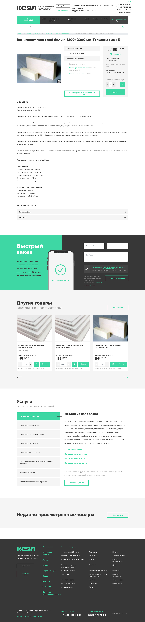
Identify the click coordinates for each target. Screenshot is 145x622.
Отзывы (95, 19)
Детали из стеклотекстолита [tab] (32, 434)
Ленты (91, 587)
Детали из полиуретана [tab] (29, 425)
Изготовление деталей (54, 20)
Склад (87, 19)
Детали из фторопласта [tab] (30, 452)
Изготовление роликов (75, 463)
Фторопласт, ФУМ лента (70, 552)
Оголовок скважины (74, 449)
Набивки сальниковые (117, 575)
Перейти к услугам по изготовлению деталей (82, 93)
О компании (47, 547)
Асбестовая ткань (119, 556)
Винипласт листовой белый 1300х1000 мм (31, 346)
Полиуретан (93, 552)
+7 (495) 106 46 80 (123, 5)
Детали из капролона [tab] (29, 416)
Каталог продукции (29, 20)
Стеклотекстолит (67, 580)
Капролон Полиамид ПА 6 (70, 556)
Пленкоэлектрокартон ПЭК (99, 571)
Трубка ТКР (93, 584)
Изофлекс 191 (117, 584)
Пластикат (92, 556)
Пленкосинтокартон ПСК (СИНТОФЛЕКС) (98, 575)
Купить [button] (115, 92)
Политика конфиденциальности (51, 593)
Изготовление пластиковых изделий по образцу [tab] (36, 462)
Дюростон (116, 565)
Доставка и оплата (72, 20)
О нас (44, 19)
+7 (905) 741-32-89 (123, 7)
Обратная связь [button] (63, 10)
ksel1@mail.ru (125, 12)
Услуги (45, 560)
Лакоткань (92, 580)
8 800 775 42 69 (124, 10)
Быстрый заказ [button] (63, 6)
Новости (46, 581)
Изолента (116, 571)
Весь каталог (118, 307)
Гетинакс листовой (68, 584)
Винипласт (92, 565)
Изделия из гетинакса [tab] (29, 472)
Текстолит (65, 574)
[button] (125, 377)
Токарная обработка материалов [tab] (33, 482)
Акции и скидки (48, 571)
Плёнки (115, 552)
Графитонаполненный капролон (72, 559)
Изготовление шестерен (76, 454)
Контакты (105, 19)
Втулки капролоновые (117, 560)
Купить (45, 364)
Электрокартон (67, 587)
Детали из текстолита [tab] (29, 443)
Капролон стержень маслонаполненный (68, 566)
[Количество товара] (25, 364)
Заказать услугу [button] (77, 483)
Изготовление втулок (74, 458)
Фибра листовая (118, 580)
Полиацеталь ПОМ (68, 571)
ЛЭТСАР (92, 559)
